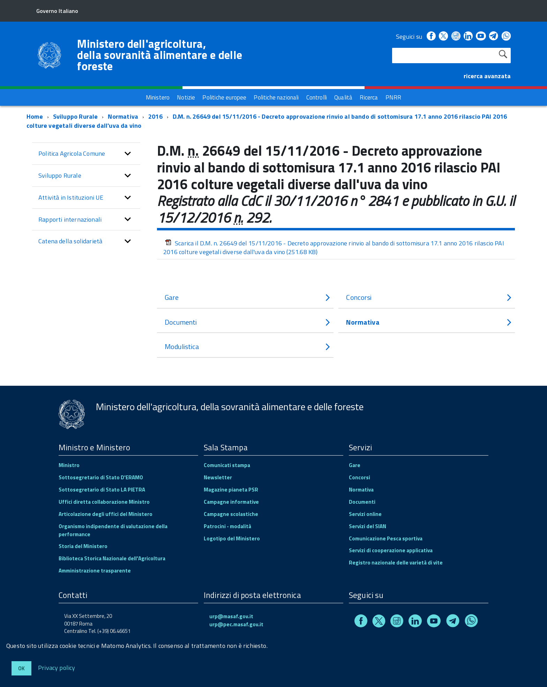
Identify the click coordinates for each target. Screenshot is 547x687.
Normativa (123, 116)
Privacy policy (56, 667)
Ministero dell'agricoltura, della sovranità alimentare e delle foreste (159, 55)
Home (35, 116)
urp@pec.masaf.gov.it (236, 624)
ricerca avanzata (487, 76)
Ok (21, 668)
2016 (155, 116)
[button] (127, 153)
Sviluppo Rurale (75, 116)
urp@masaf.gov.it (231, 616)
